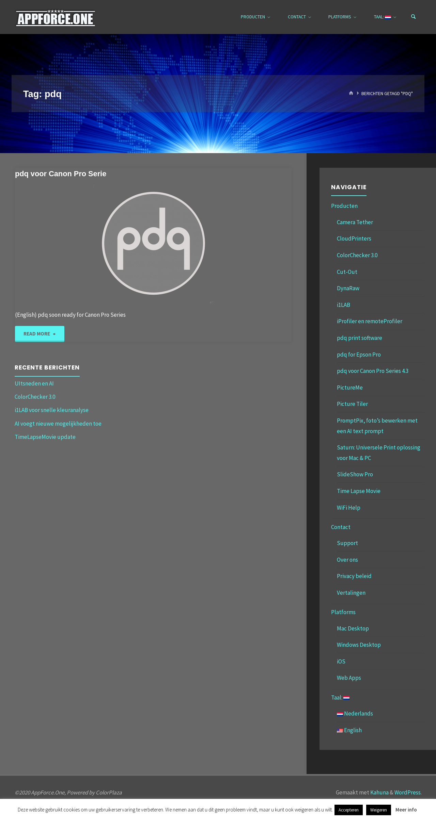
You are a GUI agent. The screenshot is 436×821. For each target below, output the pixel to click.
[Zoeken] (413, 17)
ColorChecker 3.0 (35, 396)
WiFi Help (348, 507)
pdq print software (359, 338)
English (349, 730)
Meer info (406, 809)
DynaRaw (348, 288)
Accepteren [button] (349, 810)
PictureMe (350, 387)
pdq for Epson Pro (359, 354)
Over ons (347, 559)
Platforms (343, 612)
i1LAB (343, 305)
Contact (341, 527)
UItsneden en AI (34, 383)
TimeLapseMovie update (45, 437)
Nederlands (355, 713)
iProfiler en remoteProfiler (369, 321)
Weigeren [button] (378, 810)
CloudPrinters (354, 238)
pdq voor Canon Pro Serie (60, 173)
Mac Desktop (353, 628)
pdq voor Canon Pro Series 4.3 (372, 371)
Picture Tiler (352, 404)
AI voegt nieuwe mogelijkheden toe (58, 423)
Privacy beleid (354, 576)
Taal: (340, 697)
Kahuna (379, 792)
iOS (341, 661)
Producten (344, 206)
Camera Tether (355, 222)
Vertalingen (351, 592)
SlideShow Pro (355, 474)
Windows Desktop (359, 644)
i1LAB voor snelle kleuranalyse (52, 410)
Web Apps (349, 678)
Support (347, 543)
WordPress (407, 792)
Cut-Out (347, 272)
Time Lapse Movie (358, 491)
